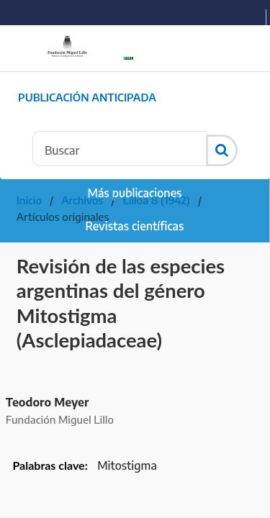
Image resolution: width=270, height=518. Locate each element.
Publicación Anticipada (87, 97)
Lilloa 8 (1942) (156, 200)
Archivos (82, 200)
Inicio (29, 200)
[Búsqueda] (119, 148)
